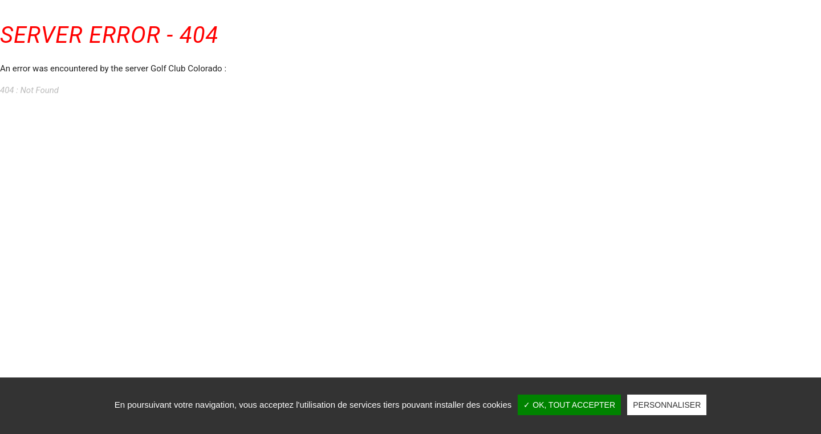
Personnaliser (667, 404)
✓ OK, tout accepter (569, 404)
